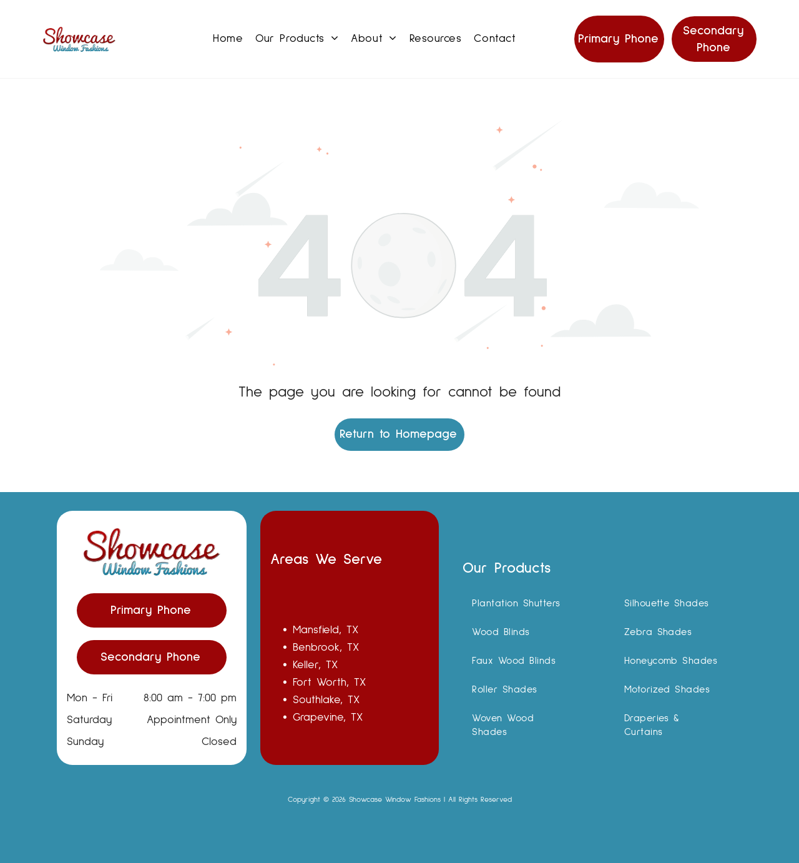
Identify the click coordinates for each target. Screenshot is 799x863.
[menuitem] (228, 39)
